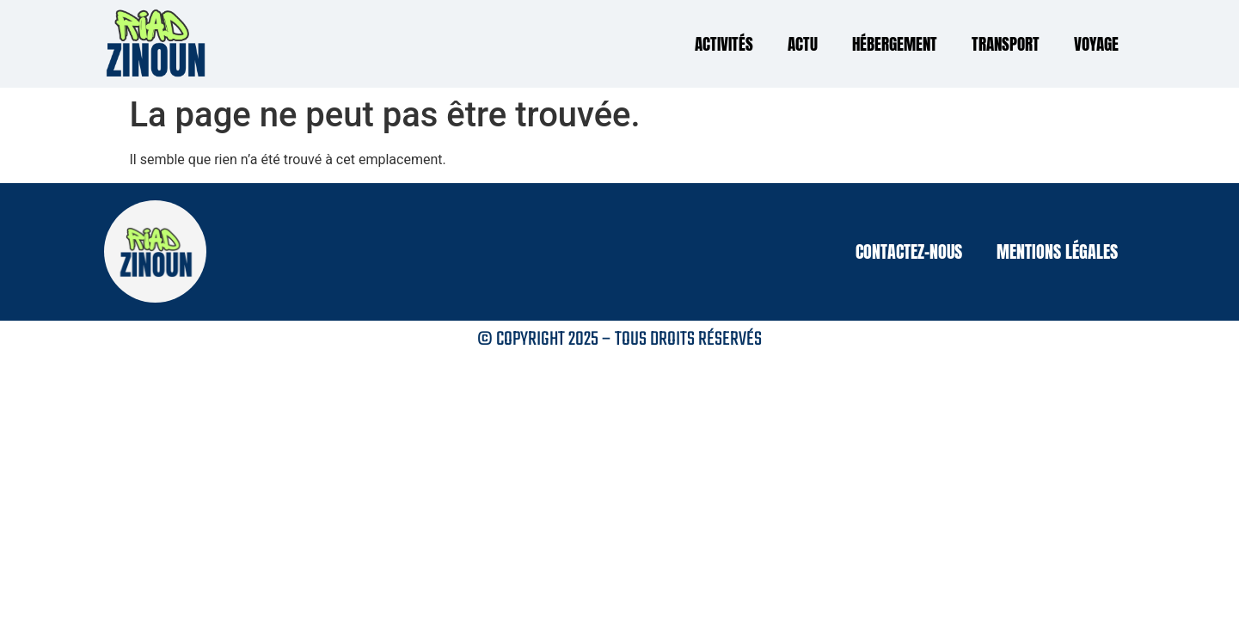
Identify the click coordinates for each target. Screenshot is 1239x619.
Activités (724, 44)
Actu (803, 44)
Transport (1006, 44)
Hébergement (894, 44)
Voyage (1096, 44)
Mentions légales (1057, 251)
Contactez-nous (909, 251)
